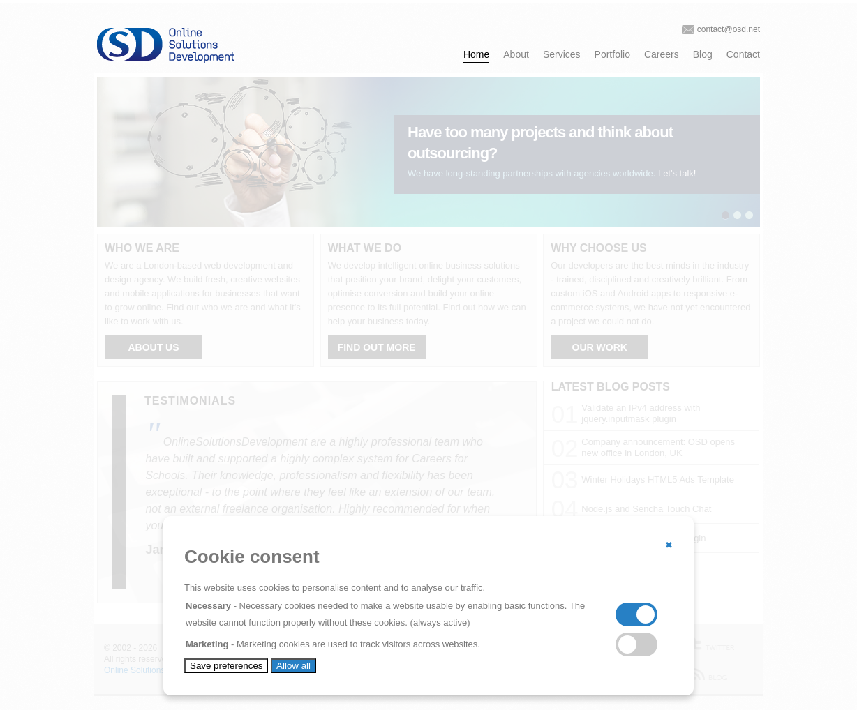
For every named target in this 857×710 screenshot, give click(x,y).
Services (562, 54)
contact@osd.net (728, 29)
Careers (661, 54)
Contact (743, 54)
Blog (703, 54)
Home (476, 54)
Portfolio (612, 54)
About (516, 54)
